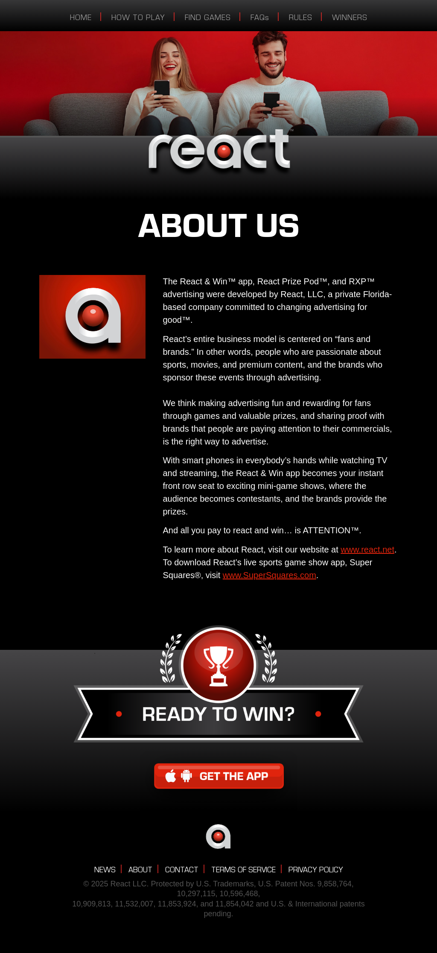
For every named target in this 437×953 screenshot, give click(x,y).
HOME (81, 19)
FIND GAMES (208, 19)
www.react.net (367, 549)
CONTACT (181, 871)
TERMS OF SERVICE (243, 871)
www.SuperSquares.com (269, 575)
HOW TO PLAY (138, 19)
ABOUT (140, 871)
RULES (300, 19)
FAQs (260, 19)
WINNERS (349, 19)
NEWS (105, 871)
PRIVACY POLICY (315, 871)
